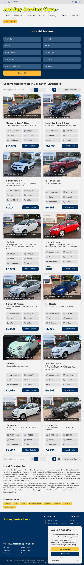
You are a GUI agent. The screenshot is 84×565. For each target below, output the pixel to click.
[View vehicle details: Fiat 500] (22, 226)
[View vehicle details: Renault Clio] (62, 409)
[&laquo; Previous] (32, 90)
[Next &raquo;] (44, 90)
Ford (23, 504)
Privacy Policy (37, 562)
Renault (57, 504)
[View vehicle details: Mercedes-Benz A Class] (22, 106)
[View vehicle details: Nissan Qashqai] (62, 164)
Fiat (16, 504)
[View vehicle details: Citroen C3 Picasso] (22, 287)
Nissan (47, 504)
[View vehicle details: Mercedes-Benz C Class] (62, 106)
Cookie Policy (26, 562)
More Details (30, 146)
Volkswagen (9, 507)
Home (71, 520)
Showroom (73, 523)
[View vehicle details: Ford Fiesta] (62, 287)
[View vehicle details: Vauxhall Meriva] (62, 347)
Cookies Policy (70, 545)
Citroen (8, 504)
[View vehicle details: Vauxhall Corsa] (62, 226)
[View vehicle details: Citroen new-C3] (22, 164)
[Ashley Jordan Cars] (4, 2)
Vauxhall (67, 504)
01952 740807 (52, 520)
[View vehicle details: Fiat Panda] (22, 409)
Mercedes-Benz (35, 504)
